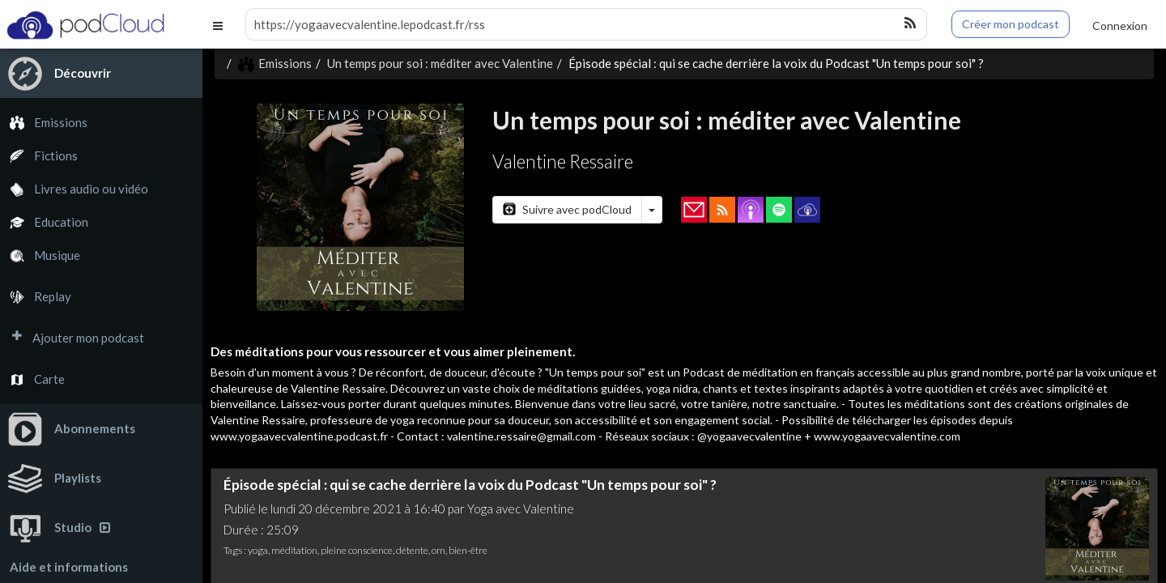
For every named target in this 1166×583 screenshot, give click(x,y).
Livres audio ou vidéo (74, 189)
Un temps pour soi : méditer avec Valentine (440, 63)
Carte (32, 379)
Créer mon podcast (1010, 24)
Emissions (43, 122)
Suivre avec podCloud (567, 209)
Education (44, 222)
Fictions (39, 155)
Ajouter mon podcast (72, 338)
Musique (40, 255)
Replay (35, 296)
